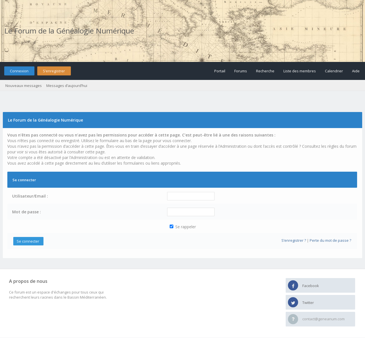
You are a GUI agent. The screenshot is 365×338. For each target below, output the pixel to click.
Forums (240, 70)
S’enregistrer (54, 70)
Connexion (19, 70)
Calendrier (334, 70)
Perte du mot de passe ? (330, 240)
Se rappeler (183, 226)
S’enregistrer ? (293, 240)
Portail (219, 70)
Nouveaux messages (23, 85)
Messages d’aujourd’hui (66, 85)
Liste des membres (299, 70)
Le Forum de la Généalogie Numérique (69, 31)
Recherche (265, 70)
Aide (356, 70)
